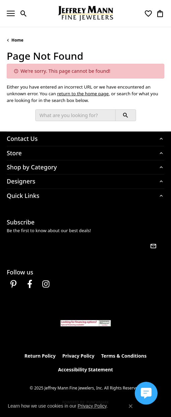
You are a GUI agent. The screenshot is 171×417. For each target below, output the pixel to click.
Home (17, 40)
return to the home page (83, 94)
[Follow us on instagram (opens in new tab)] (45, 284)
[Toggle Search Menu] (23, 13)
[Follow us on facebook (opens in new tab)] (29, 284)
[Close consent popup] (131, 406)
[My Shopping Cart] (160, 13)
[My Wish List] (148, 13)
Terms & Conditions (123, 356)
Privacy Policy (78, 356)
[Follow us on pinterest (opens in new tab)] (13, 284)
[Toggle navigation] (10, 13)
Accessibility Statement (85, 369)
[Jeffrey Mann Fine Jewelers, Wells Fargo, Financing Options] (85, 323)
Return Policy (40, 356)
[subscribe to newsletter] (153, 246)
